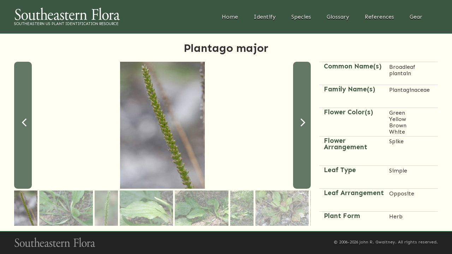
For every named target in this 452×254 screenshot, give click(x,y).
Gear (416, 16)
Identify (265, 16)
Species (301, 16)
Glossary (338, 16)
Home (230, 16)
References (379, 16)
